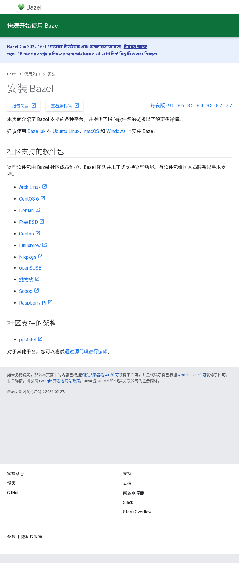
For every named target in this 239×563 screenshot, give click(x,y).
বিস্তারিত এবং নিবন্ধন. (138, 53)
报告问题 (24, 105)
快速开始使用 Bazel (33, 25)
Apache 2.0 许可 (192, 375)
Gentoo (26, 234)
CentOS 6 (29, 199)
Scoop (26, 291)
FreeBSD (28, 222)
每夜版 (158, 105)
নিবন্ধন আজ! (135, 46)
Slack (128, 502)
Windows (116, 131)
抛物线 (26, 279)
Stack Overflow (137, 512)
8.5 (190, 105)
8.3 (209, 105)
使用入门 (32, 74)
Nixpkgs (27, 257)
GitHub (13, 492)
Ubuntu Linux (66, 131)
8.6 (181, 105)
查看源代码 (65, 105)
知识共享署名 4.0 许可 (100, 375)
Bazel (12, 74)
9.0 (171, 105)
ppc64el (27, 339)
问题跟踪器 (133, 492)
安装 (52, 74)
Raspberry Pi (32, 303)
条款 (11, 536)
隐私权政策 (31, 536)
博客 (11, 483)
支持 (127, 483)
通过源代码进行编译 (86, 351)
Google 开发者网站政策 (59, 381)
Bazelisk (36, 131)
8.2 (219, 105)
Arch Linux (30, 187)
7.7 (229, 105)
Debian (26, 210)
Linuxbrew (30, 245)
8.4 (200, 105)
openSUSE (30, 268)
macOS (91, 131)
